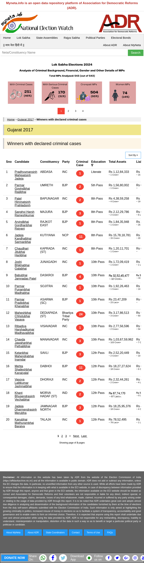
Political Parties (95, 37)
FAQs (110, 532)
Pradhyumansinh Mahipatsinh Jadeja (26, 175)
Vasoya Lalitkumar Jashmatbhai (23, 383)
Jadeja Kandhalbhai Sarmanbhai (23, 239)
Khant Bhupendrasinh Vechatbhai (25, 396)
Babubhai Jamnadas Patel (25, 277)
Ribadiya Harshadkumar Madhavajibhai (24, 329)
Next (76, 435)
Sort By (133, 155)
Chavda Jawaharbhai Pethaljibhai (23, 343)
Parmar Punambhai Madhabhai (22, 289)
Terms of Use (93, 532)
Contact (76, 532)
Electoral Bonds (121, 37)
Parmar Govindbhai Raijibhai (22, 189)
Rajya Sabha (72, 37)
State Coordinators (55, 532)
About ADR (110, 45)
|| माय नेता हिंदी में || (13, 45)
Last (84, 435)
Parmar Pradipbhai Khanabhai (22, 303)
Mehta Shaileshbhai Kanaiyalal (23, 370)
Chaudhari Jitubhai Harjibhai (21, 252)
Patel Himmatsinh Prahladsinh (23, 202)
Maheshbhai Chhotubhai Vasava (23, 316)
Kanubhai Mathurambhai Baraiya (24, 423)
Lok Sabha (23, 37)
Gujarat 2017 (25, 119)
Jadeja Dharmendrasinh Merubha (26, 410)
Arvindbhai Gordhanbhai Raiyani (23, 225)
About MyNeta (132, 45)
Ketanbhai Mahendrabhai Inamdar (24, 356)
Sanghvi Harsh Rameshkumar (24, 213)
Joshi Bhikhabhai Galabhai (22, 265)
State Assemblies (47, 37)
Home (7, 37)
